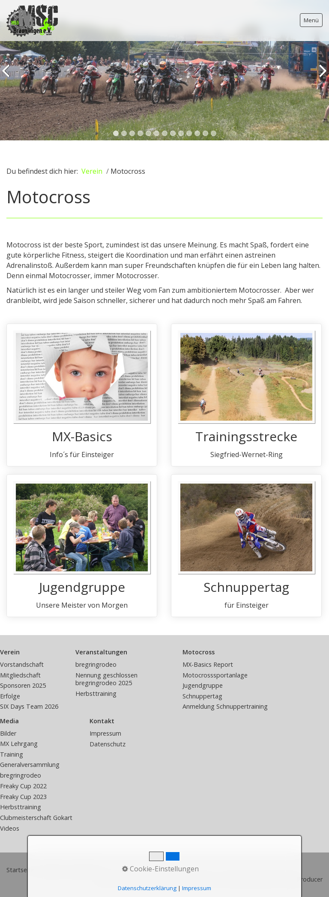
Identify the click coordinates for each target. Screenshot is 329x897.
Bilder (8, 733)
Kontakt (51, 870)
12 (205, 133)
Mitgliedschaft (20, 675)
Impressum (105, 733)
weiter (320, 76)
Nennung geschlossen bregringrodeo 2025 (106, 679)
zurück (8, 76)
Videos (9, 828)
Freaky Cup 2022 (23, 786)
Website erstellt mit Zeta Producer (273, 879)
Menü (311, 20)
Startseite (20, 870)
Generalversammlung (30, 764)
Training (11, 754)
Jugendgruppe (82, 546)
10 (189, 133)
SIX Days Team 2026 (29, 706)
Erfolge (10, 696)
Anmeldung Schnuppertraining (225, 706)
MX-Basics (82, 395)
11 (197, 133)
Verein (91, 171)
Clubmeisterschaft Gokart (36, 818)
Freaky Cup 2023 (23, 797)
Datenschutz (108, 744)
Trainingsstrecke (246, 395)
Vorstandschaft (22, 664)
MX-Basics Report (207, 664)
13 (213, 133)
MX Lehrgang (19, 744)
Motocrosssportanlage (215, 675)
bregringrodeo (96, 664)
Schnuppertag (246, 546)
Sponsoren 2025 (23, 685)
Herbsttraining (96, 693)
